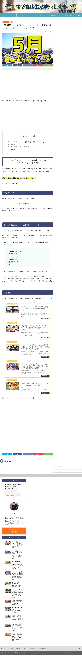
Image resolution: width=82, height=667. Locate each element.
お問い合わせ (68, 15)
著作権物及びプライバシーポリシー (11, 653)
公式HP (9, 255)
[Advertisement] (27, 86)
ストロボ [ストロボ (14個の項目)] (8, 493)
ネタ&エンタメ (53, 15)
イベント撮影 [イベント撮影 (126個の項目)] (14, 487)
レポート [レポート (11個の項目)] (18, 493)
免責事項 (23, 653)
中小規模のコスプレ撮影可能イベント (22, 147)
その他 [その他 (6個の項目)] (7, 487)
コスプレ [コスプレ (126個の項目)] (8, 491)
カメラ (24, 15)
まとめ (13, 149)
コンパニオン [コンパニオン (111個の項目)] (14, 491)
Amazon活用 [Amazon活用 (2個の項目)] (8, 485)
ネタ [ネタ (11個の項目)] (13, 493)
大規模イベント (15, 144)
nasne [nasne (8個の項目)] (20, 485)
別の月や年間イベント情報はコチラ (19, 178)
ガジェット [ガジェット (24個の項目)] (15, 489)
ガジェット (9, 15)
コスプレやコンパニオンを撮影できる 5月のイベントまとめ (28, 142)
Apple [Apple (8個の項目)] (15, 485)
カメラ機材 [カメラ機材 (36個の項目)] (8, 489)
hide (33, 136)
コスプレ (39, 15)
